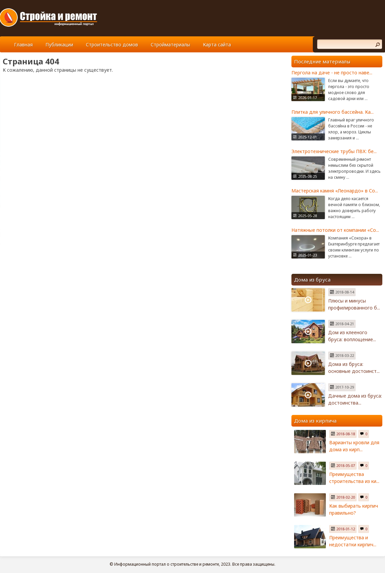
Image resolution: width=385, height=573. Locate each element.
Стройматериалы (170, 44)
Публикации (59, 44)
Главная (23, 44)
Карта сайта (217, 44)
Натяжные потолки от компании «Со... (335, 230)
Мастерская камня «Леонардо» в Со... (334, 190)
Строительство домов (112, 44)
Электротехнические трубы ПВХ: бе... (334, 151)
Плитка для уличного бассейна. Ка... (332, 112)
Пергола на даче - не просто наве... (331, 72)
